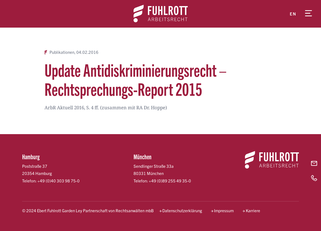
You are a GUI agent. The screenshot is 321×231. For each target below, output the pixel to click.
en (293, 13)
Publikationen (61, 52)
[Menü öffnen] (308, 14)
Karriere (253, 210)
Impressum (224, 210)
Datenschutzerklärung (182, 210)
